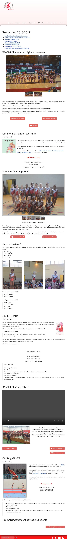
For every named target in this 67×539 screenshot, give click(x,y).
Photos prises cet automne (55, 527)
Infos (25, 22)
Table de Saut (43, 150)
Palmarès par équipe (17, 118)
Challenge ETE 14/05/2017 (12, 43)
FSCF (62, 465)
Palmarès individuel (49, 118)
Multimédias (41, 22)
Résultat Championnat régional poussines (16, 36)
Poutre (62, 150)
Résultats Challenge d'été (12, 39)
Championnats (52, 22)
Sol (18, 152)
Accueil (10, 22)
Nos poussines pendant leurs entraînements (17, 48)
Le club (17, 22)
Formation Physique (25, 152)
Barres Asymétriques (54, 150)
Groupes (32, 22)
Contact (62, 22)
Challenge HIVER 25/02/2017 (13, 46)
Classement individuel (11, 41)
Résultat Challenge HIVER (12, 44)
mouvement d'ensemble (39, 473)
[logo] (9, 6)
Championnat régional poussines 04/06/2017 (17, 37)
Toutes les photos (49, 236)
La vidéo (33, 125)
